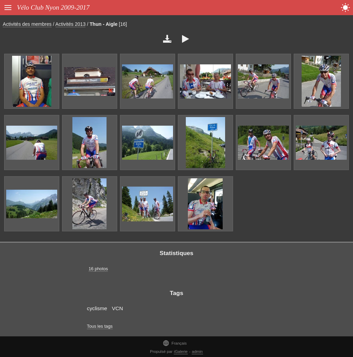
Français (174, 343)
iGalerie (181, 351)
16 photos (98, 268)
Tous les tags (100, 326)
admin (197, 351)
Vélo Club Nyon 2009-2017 (53, 7)
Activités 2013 (71, 24)
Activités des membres (27, 24)
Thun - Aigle (104, 24)
